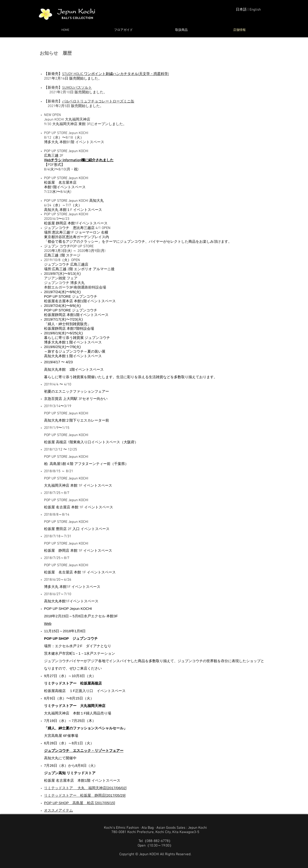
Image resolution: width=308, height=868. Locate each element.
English (255, 9)
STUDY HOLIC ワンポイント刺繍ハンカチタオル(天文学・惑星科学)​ (115, 74)
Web (47, 623)
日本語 (241, 9)
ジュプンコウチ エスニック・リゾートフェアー (83, 750)
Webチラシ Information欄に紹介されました (79, 160)
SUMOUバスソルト (77, 88)
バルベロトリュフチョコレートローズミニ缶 (98, 101)
